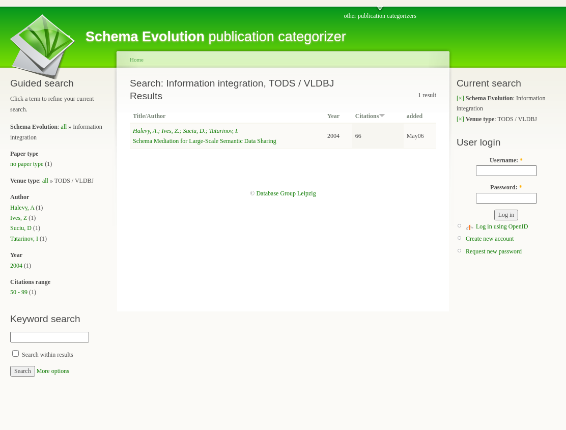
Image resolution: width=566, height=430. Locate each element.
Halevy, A (22, 207)
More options (53, 371)
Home (137, 59)
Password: (506, 187)
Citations (370, 116)
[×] (460, 98)
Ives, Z (18, 217)
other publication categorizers (380, 15)
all (64, 126)
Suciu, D (21, 228)
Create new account (490, 238)
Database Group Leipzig (286, 193)
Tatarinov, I (24, 238)
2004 (16, 265)
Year (333, 116)
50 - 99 (18, 292)
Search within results (42, 354)
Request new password (494, 251)
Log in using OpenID (502, 226)
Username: (506, 160)
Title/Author (149, 116)
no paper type (26, 163)
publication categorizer (216, 36)
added (414, 116)
